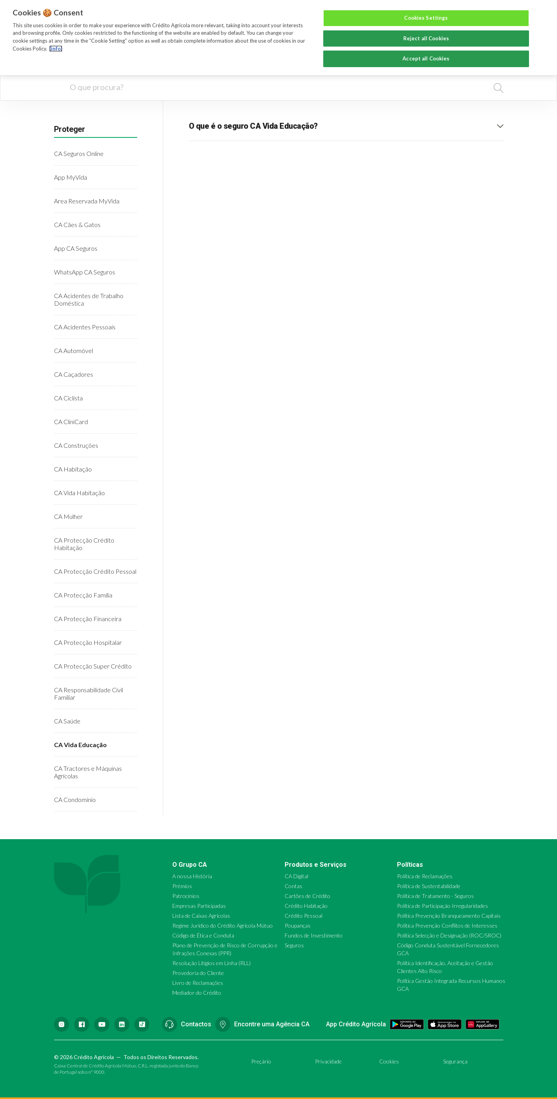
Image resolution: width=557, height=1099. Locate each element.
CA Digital (296, 876)
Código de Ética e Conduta (203, 935)
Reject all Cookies (426, 38)
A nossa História (192, 876)
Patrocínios (185, 895)
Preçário (261, 1061)
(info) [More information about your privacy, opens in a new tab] (55, 48)
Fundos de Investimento (314, 935)
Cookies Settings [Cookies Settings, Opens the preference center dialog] (426, 18)
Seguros (294, 945)
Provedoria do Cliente (198, 972)
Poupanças (298, 925)
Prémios (182, 886)
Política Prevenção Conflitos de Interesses (447, 925)
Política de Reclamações (425, 876)
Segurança (455, 1061)
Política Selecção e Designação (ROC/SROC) (449, 935)
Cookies (389, 1061)
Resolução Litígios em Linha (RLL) (211, 963)
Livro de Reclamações (197, 982)
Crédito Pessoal (303, 915)
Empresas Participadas (199, 905)
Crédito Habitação (306, 905)
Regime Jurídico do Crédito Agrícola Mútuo (222, 925)
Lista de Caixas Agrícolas (201, 915)
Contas (293, 886)
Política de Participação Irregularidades (442, 905)
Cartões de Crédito (307, 895)
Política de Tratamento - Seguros (435, 895)
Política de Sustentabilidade (428, 886)
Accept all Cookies (425, 58)
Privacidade (328, 1061)
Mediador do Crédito (196, 992)
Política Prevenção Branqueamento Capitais (449, 915)
